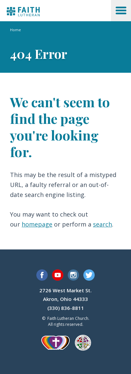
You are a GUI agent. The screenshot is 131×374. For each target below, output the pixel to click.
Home (15, 30)
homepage (37, 224)
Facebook (42, 275)
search (102, 224)
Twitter (89, 275)
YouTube (57, 275)
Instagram (73, 275)
